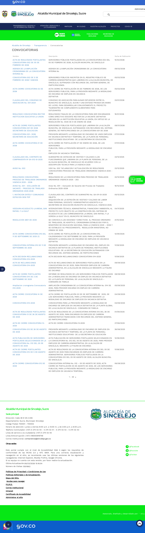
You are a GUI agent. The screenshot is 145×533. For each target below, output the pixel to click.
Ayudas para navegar (15, 481)
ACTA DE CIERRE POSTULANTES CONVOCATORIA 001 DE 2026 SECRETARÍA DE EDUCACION (27, 128)
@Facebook (134, 447)
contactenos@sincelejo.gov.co (38, 439)
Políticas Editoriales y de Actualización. (23, 475)
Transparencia (40, 45)
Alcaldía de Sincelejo (21, 45)
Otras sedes (11, 443)
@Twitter (133, 455)
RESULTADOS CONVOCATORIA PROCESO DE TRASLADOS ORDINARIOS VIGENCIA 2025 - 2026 (30, 179)
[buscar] (121, 15)
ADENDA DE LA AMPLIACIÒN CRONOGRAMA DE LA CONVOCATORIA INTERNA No (29, 71)
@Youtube (133, 451)
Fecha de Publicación (122, 56)
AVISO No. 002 (19, 168)
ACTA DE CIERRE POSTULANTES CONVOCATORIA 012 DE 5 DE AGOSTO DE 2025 (29, 352)
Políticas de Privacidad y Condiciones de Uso (26, 472)
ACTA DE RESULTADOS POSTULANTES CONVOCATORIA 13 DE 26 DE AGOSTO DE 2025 (29, 314)
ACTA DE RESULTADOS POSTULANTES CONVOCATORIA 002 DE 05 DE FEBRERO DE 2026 (29, 62)
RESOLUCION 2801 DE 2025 (25, 220)
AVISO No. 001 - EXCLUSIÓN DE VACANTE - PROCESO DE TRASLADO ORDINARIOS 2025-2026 (28, 188)
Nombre (16, 56)
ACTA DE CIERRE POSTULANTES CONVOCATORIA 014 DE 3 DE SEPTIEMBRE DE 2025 (27, 276)
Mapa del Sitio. (12, 478)
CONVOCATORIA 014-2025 (24, 303)
